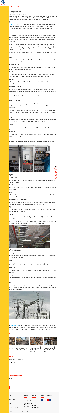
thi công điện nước (14, 325)
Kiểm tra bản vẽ (35, 407)
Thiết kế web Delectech (53, 411)
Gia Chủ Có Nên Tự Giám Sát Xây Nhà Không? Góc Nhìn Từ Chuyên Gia (22, 348)
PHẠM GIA (26, 395)
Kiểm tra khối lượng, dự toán (36, 405)
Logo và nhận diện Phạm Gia (28, 404)
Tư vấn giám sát (35, 400)
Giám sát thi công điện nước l (9, 24)
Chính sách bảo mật (28, 406)
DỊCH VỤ (34, 395)
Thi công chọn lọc (36, 402)
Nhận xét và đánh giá (7, 373)
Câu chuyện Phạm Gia (28, 400)
